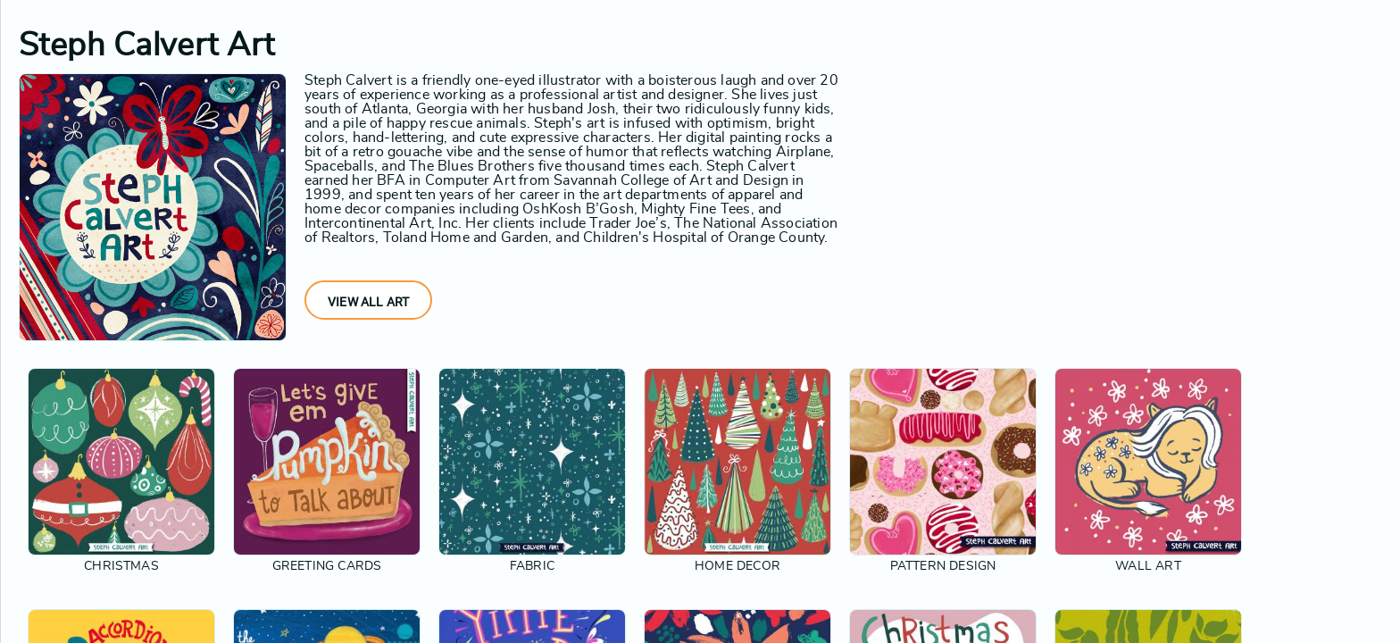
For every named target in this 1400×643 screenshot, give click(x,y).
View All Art (368, 302)
